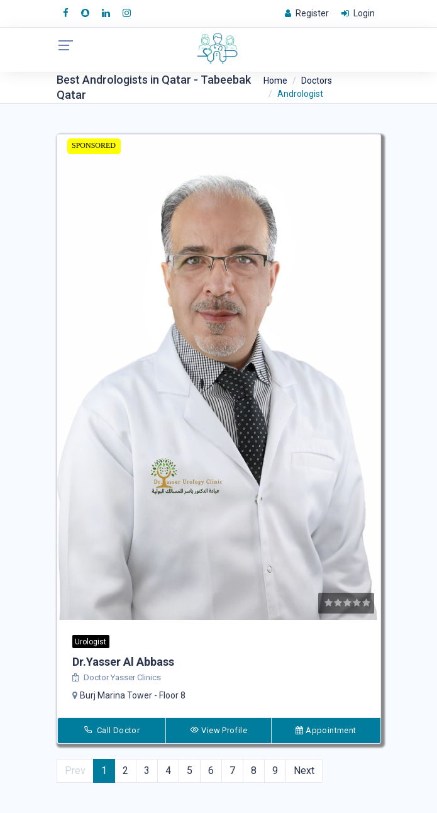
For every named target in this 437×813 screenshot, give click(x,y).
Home (275, 81)
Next (304, 771)
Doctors (316, 81)
